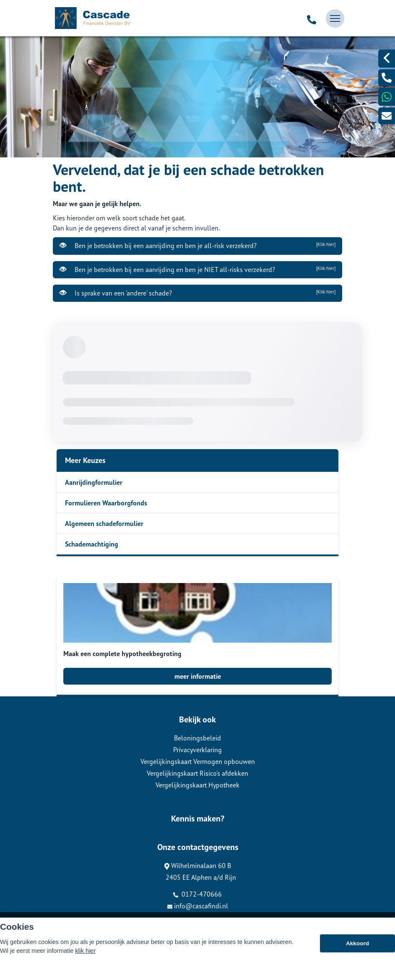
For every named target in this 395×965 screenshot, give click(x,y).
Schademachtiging (91, 544)
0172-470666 (197, 894)
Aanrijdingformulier (93, 482)
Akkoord (357, 943)
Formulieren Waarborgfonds (106, 503)
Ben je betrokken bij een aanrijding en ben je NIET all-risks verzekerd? (197, 269)
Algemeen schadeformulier (104, 523)
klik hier (85, 950)
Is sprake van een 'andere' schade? (197, 293)
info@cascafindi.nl (197, 906)
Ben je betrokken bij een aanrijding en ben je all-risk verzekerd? (197, 245)
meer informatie (197, 676)
